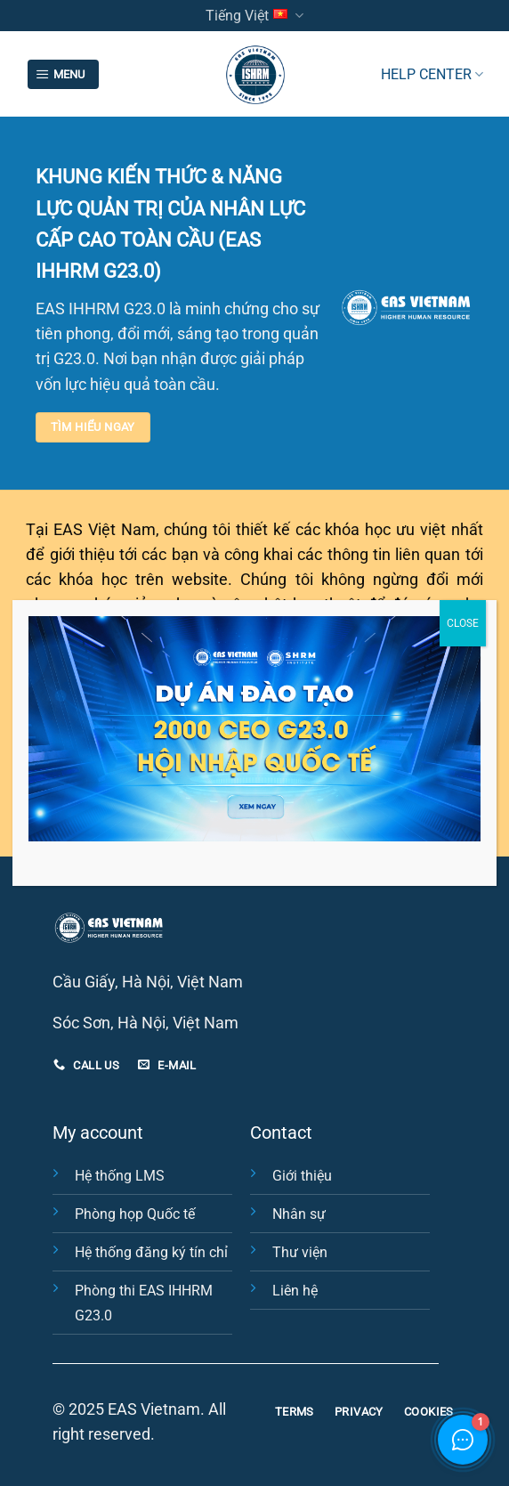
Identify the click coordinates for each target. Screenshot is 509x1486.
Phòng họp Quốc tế (135, 1214)
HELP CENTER (432, 74)
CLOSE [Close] (463, 623)
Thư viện (299, 1252)
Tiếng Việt (254, 15)
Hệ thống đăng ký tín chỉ (151, 1252)
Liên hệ (295, 1290)
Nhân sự (299, 1214)
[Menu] (63, 75)
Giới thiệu (302, 1175)
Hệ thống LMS (120, 1175)
